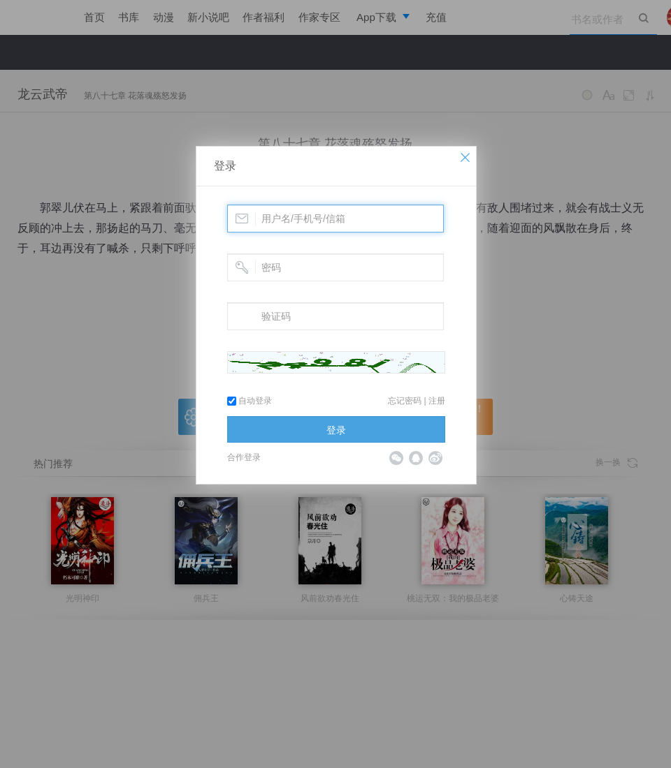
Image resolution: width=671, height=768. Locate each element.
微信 (396, 458)
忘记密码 (404, 401)
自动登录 (249, 401)
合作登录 (244, 457)
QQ (416, 458)
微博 (435, 458)
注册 (436, 401)
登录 (225, 166)
